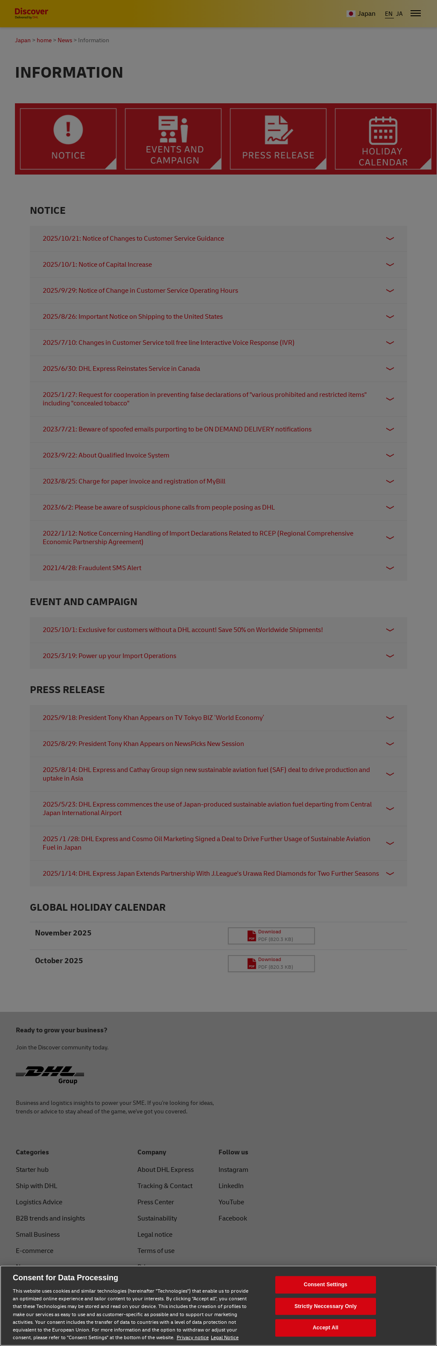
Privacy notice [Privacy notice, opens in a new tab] (193, 1337)
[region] (218, 1305)
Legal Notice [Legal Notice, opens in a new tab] (225, 1337)
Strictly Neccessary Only (325, 1306)
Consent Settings (325, 1285)
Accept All (325, 1328)
